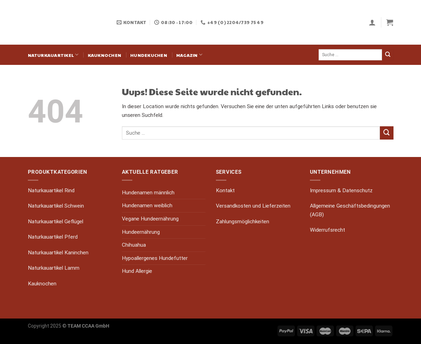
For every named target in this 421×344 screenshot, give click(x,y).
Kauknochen (104, 55)
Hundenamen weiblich (147, 205)
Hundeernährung (141, 232)
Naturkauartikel (53, 54)
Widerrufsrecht (327, 230)
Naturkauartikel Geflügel (55, 221)
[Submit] (387, 54)
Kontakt (225, 190)
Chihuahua (134, 245)
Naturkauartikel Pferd (53, 237)
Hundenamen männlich (148, 192)
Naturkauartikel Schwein (56, 206)
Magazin (189, 54)
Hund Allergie (137, 271)
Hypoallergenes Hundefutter (155, 258)
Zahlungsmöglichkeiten (242, 221)
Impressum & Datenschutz (341, 190)
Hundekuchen (148, 55)
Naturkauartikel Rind (51, 190)
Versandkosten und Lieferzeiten (253, 206)
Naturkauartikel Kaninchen (58, 252)
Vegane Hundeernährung (150, 219)
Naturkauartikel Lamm (53, 268)
